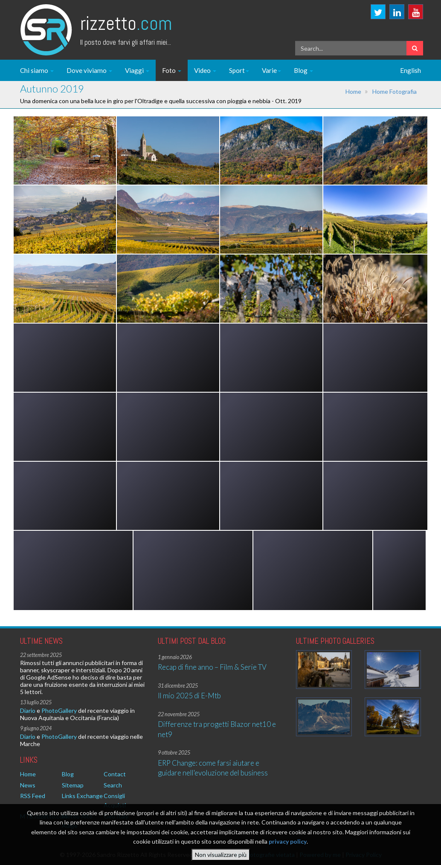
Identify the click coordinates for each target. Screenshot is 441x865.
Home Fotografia (394, 91)
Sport (239, 70)
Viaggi (137, 70)
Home (353, 91)
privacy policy (288, 845)
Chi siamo (37, 70)
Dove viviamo (89, 70)
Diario (27, 710)
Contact (115, 774)
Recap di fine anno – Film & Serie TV (212, 666)
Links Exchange (82, 795)
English (410, 70)
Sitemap (73, 785)
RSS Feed (32, 795)
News (27, 785)
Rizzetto (126, 23)
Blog (303, 70)
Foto (171, 70)
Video (205, 70)
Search (113, 785)
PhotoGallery (59, 710)
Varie (271, 70)
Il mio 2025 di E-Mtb (189, 695)
